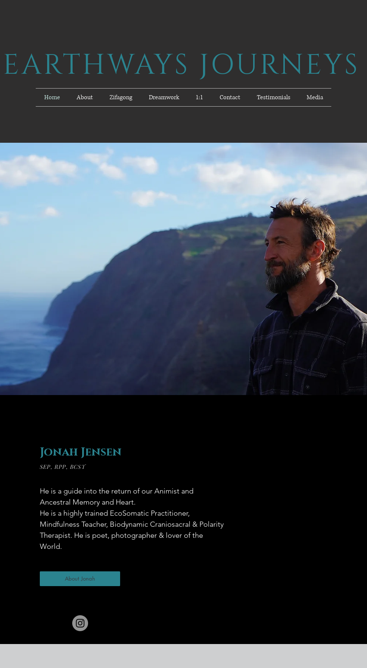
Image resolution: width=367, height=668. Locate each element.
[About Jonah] (80, 578)
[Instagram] (80, 623)
